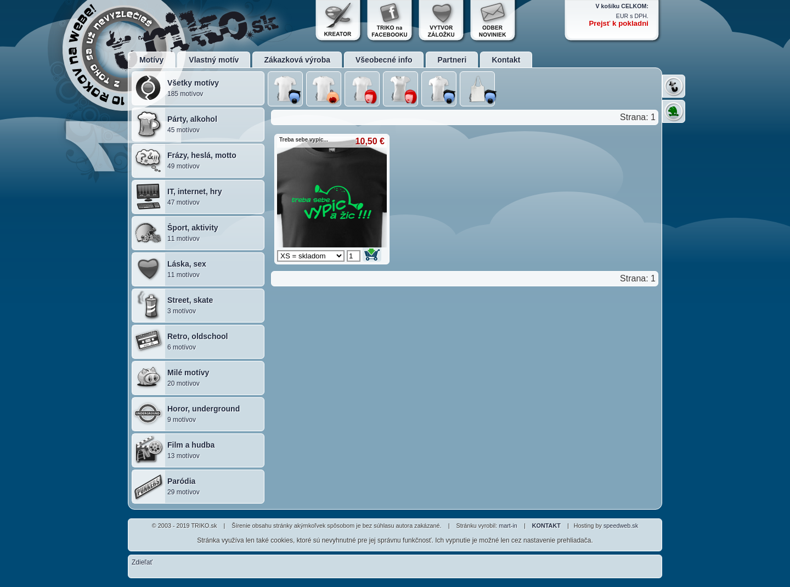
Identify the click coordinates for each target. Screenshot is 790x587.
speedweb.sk (620, 525)
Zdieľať (142, 562)
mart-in (508, 525)
